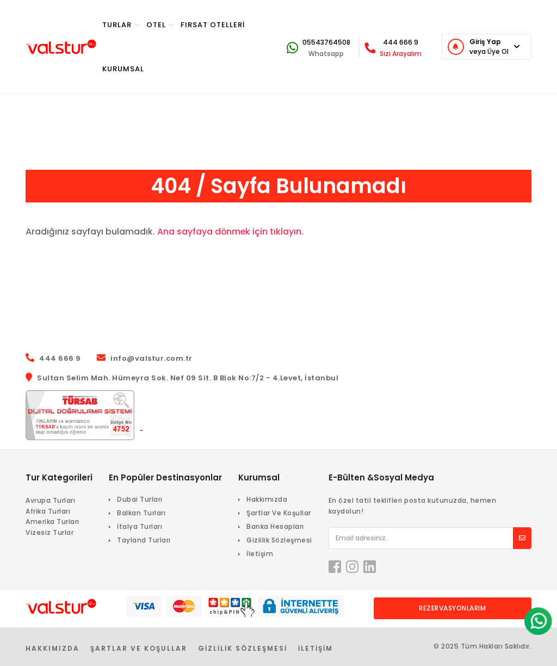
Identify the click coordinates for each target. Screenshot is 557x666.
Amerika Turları (52, 521)
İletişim (259, 553)
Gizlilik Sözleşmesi (279, 540)
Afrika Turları (48, 511)
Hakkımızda (266, 499)
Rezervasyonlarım (452, 608)
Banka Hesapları (275, 526)
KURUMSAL (123, 69)
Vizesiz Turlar (49, 532)
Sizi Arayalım (401, 53)
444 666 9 (400, 42)
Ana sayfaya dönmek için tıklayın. (231, 231)
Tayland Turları (144, 540)
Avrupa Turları (50, 500)
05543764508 (326, 42)
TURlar (121, 25)
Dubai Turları (140, 499)
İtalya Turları (139, 526)
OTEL (160, 25)
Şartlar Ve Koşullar (278, 512)
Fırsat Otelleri (213, 25)
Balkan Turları (141, 512)
